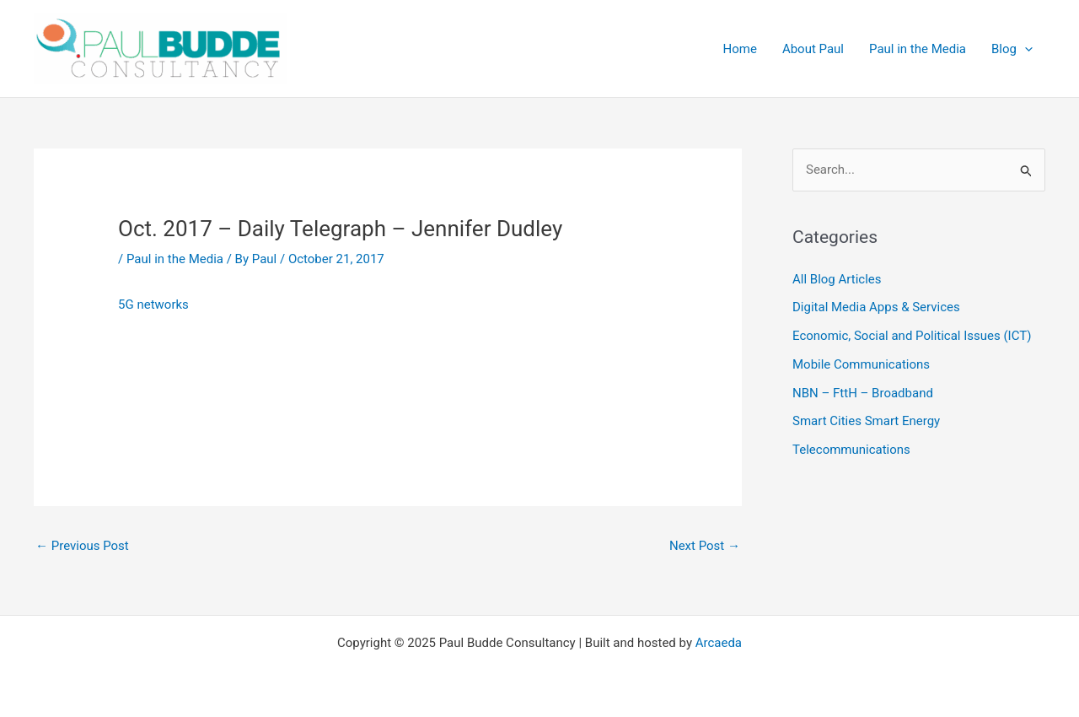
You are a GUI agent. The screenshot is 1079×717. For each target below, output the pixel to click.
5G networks (153, 304)
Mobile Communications (861, 364)
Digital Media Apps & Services (876, 307)
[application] (1025, 48)
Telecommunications (851, 449)
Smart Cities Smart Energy (866, 421)
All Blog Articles (836, 279)
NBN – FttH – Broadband (862, 393)
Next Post (704, 545)
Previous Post (82, 545)
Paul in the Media (174, 259)
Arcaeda (718, 642)
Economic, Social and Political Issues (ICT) (911, 335)
